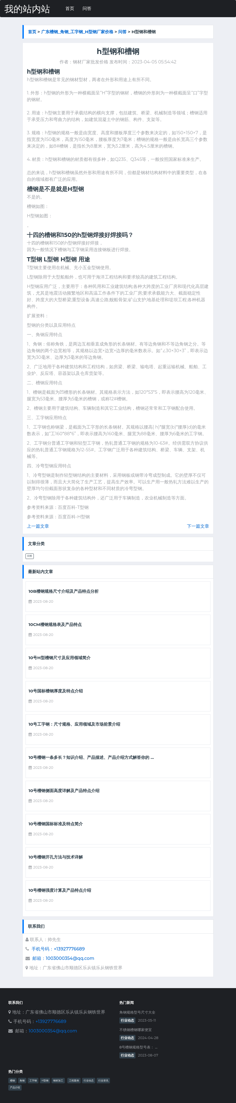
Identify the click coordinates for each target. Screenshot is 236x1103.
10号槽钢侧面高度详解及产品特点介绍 (64, 790)
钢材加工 (58, 1080)
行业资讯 (103, 1080)
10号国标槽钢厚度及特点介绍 (56, 691)
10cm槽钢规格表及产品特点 (55, 624)
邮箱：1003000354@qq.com (63, 958)
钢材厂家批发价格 (90, 62)
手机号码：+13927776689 (58, 949)
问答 (87, 8)
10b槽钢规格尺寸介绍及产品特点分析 (64, 591)
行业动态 (127, 1020)
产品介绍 (15, 1087)
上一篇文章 (38, 526)
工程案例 (74, 1080)
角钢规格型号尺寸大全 (137, 1012)
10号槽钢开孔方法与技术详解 (56, 857)
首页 (69, 8)
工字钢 (33, 1080)
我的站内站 (27, 9)
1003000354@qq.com (53, 1031)
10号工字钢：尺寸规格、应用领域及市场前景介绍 (74, 724)
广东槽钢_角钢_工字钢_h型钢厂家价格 (77, 31)
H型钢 (45, 1080)
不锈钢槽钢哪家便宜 (135, 1030)
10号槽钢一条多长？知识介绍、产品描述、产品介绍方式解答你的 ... (91, 757)
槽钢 (12, 1080)
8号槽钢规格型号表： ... (138, 1047)
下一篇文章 (198, 526)
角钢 (22, 1080)
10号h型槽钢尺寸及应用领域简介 (60, 657)
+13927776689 (50, 1021)
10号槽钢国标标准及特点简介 (56, 823)
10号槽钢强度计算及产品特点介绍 (60, 890)
